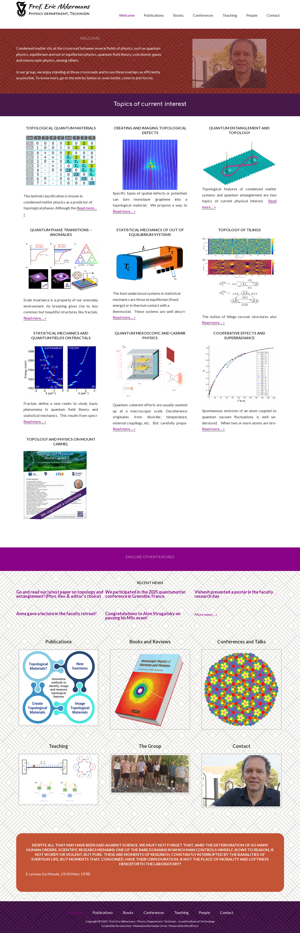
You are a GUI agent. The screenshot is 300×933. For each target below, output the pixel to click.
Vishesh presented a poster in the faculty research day (234, 594)
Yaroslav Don (123, 926)
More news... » (206, 614)
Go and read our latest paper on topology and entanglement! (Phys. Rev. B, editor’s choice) (59, 594)
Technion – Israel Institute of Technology (189, 921)
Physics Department (150, 921)
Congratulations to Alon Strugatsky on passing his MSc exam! (142, 615)
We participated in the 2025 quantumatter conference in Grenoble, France (145, 594)
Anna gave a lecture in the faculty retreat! (56, 613)
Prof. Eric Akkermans (53, 14)
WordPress (191, 926)
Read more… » (124, 211)
